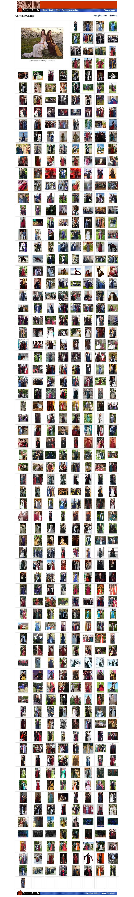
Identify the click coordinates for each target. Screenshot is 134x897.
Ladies (51, 10)
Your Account (109, 10)
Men (58, 10)
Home (45, 10)
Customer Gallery (92, 893)
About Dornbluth (108, 893)
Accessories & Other (70, 10)
